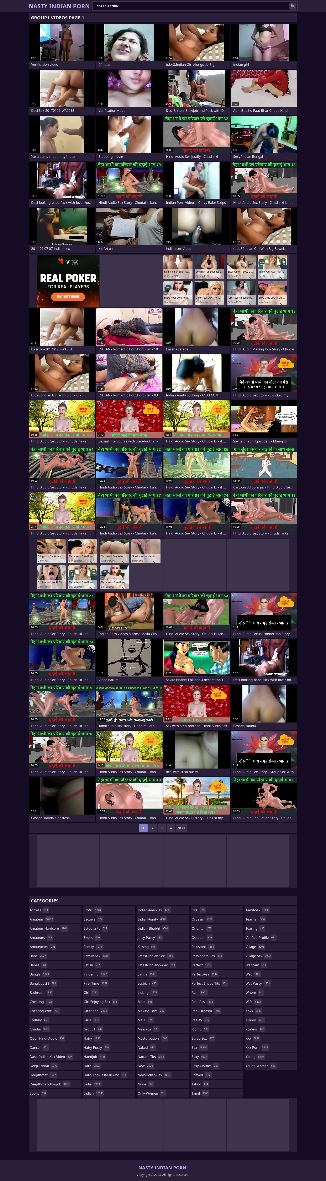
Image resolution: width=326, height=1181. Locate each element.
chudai (40, 1029)
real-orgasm (206, 1011)
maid (145, 1002)
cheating (41, 1002)
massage (148, 1029)
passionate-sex (207, 956)
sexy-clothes (205, 1066)
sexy (200, 1057)
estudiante (96, 928)
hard (92, 1066)
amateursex (43, 947)
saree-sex (203, 1038)
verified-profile (261, 937)
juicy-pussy (150, 937)
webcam (256, 965)
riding (201, 1029)
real (200, 992)
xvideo (255, 1020)
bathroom (41, 992)
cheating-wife (45, 1011)
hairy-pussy (97, 1047)
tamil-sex (258, 910)
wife (254, 1002)
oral (199, 910)
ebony (38, 1093)
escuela (93, 919)
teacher (256, 919)
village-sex (259, 956)
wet (253, 974)
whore (255, 992)
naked (147, 1047)
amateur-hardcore (49, 928)
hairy (92, 1038)
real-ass (203, 1002)
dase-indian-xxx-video (51, 1057)
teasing (255, 928)
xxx (253, 1038)
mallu (146, 1020)
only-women (152, 1093)
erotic (93, 910)
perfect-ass (205, 974)
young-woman (261, 1066)
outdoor (202, 937)
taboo (200, 1084)
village (255, 947)
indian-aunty (152, 919)
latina (147, 974)
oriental (202, 928)
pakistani (203, 947)
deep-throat (44, 1066)
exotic (92, 937)
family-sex (97, 956)
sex (200, 1047)
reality (201, 1020)
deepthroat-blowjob (50, 1084)
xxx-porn (257, 1047)
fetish (92, 965)
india (93, 1084)
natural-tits (151, 1057)
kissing (147, 947)
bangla (40, 974)
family (93, 947)
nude (146, 1084)
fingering (96, 974)
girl (91, 992)
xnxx (254, 1011)
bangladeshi (43, 983)
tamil (200, 1093)
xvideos (255, 1029)
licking (148, 992)
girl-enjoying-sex (101, 1002)
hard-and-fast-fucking (105, 1075)
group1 (93, 1029)
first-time (96, 983)
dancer (39, 1047)
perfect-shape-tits (210, 983)
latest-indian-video (157, 965)
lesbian (148, 983)
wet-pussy (258, 983)
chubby (39, 1020)
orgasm (203, 919)
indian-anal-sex (154, 910)
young (255, 1057)
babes (38, 965)
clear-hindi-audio (47, 1038)
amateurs (41, 937)
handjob (95, 1057)
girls (92, 1020)
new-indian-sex (154, 1075)
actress (39, 910)
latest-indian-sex (156, 956)
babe (38, 956)
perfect (202, 965)
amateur (42, 919)
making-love (151, 1011)
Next (181, 828)
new (146, 1066)
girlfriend (96, 1011)
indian (94, 1093)
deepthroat (43, 1075)
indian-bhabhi (153, 928)
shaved (202, 1075)
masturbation (153, 1038)
